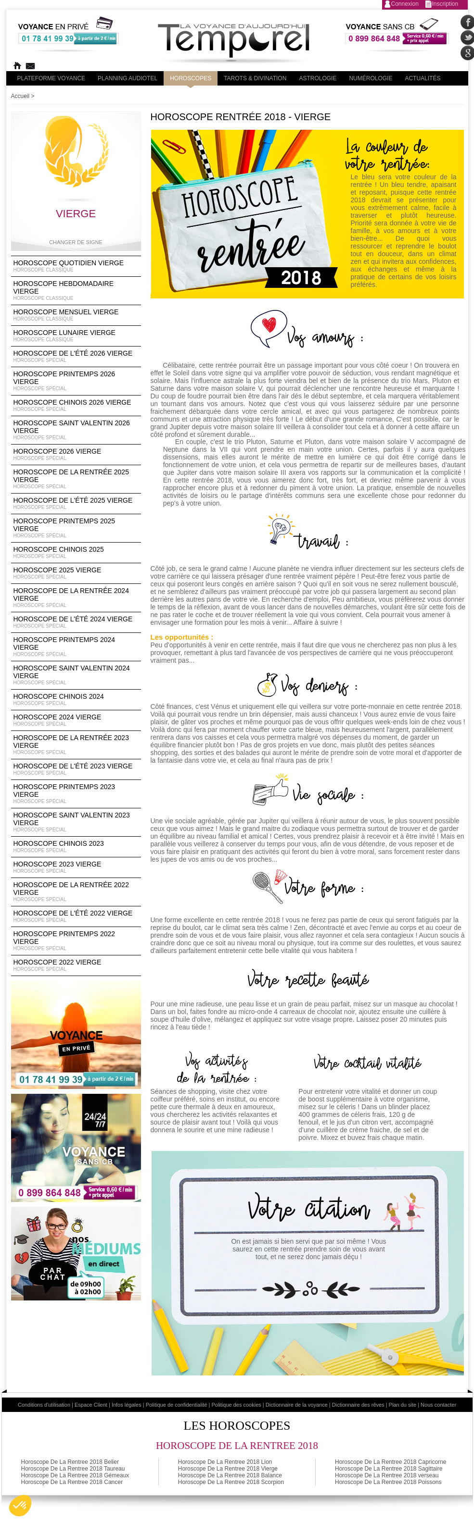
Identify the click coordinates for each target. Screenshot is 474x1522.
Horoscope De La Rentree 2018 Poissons (388, 1482)
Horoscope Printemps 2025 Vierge (76, 528)
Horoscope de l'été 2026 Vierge (76, 356)
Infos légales (126, 1405)
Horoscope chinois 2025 (76, 552)
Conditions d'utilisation (44, 1405)
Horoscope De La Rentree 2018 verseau (386, 1475)
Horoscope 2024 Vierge (76, 720)
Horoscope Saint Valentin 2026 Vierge (76, 430)
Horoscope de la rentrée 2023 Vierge (76, 745)
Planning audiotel (127, 78)
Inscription (445, 3)
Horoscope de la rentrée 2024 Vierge (76, 598)
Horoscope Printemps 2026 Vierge (76, 381)
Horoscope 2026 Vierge (76, 454)
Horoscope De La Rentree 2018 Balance (230, 1475)
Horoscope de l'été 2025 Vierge (76, 503)
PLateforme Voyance (51, 78)
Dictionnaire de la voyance (297, 1405)
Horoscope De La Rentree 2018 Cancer (72, 1482)
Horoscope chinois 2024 (76, 700)
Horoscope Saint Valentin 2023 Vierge (76, 822)
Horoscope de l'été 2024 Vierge (76, 622)
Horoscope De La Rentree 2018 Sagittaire (388, 1468)
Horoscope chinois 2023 (76, 847)
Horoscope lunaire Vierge (76, 336)
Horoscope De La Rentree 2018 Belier (70, 1462)
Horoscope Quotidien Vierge (76, 266)
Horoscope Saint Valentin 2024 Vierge (76, 675)
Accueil (20, 96)
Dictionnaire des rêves (358, 1405)
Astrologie (317, 78)
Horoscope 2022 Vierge (76, 965)
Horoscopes (190, 78)
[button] (20, 1505)
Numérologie (370, 78)
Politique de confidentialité (176, 1405)
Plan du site (402, 1405)
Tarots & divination (255, 78)
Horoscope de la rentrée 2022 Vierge (76, 892)
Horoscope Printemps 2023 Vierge (76, 794)
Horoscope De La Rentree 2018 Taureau (73, 1468)
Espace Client (91, 1405)
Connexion (405, 3)
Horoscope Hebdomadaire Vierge (76, 291)
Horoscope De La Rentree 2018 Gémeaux (75, 1475)
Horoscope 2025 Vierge (76, 573)
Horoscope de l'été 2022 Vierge (76, 916)
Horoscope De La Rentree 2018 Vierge (228, 1468)
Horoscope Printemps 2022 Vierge (76, 941)
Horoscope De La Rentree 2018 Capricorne (390, 1462)
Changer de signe (75, 242)
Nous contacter (438, 1405)
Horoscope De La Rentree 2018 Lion (225, 1462)
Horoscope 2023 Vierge (76, 867)
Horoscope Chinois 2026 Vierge (76, 405)
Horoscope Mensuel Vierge (76, 315)
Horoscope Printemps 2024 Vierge (76, 647)
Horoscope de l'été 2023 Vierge (76, 769)
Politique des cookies (236, 1405)
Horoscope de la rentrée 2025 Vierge (76, 479)
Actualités (422, 78)
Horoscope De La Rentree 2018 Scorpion (231, 1482)
